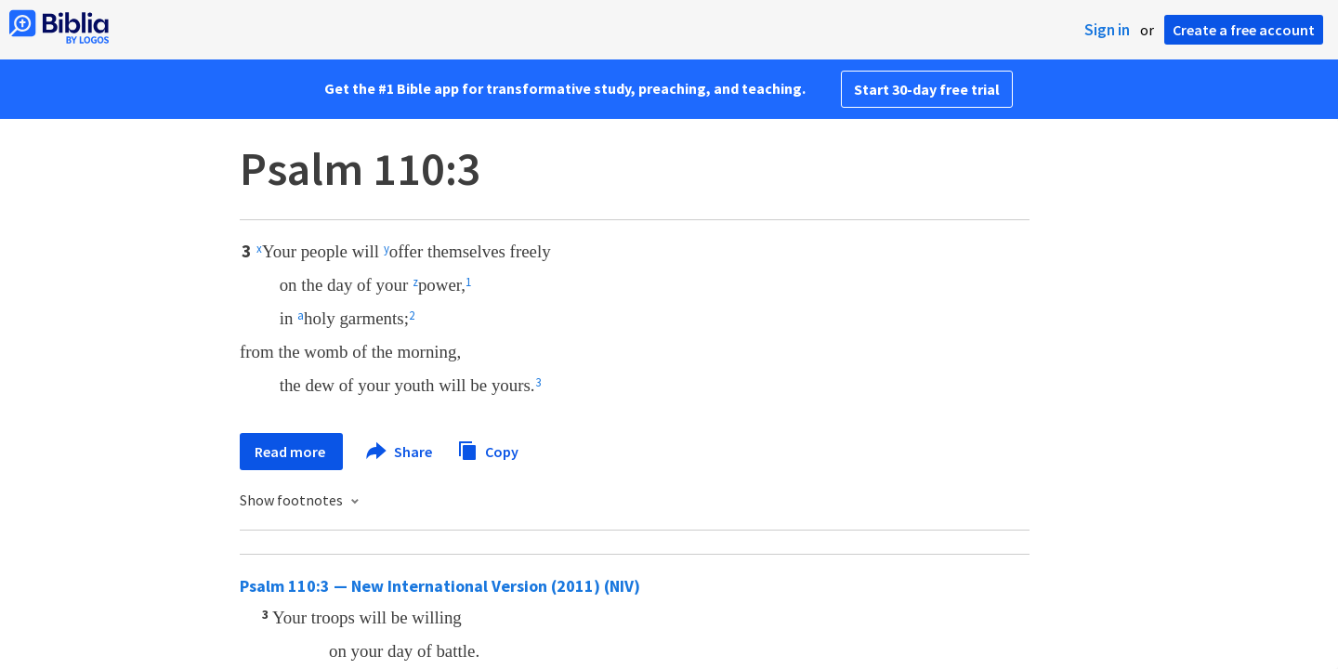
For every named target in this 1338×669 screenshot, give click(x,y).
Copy (487, 449)
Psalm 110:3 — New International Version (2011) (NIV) (440, 586)
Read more (291, 451)
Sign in (1107, 30)
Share (400, 451)
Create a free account (1244, 29)
